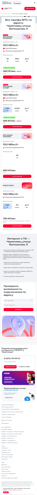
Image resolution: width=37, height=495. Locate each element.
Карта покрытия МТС (7, 407)
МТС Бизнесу (5, 423)
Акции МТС (4, 459)
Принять (6, 492)
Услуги (3, 446)
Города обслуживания (7, 404)
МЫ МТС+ (4, 464)
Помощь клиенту (6, 471)
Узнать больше (17, 77)
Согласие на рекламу (28, 482)
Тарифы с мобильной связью (9, 442)
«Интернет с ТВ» (6, 450)
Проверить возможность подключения (12, 412)
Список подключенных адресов (10, 409)
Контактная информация (8, 473)
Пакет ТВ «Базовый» (7, 454)
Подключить (16, 254)
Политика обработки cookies (9, 478)
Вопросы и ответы (6, 420)
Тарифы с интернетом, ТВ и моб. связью (12, 431)
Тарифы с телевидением (8, 440)
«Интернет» (4, 448)
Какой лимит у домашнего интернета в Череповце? (18, 267)
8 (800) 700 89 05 (6, 3)
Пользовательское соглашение (16, 484)
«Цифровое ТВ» (5, 452)
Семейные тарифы (6, 429)
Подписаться (8, 397)
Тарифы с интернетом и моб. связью (11, 434)
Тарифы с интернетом (7, 438)
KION (2, 462)
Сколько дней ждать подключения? (13, 276)
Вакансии (4, 476)
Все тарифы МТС (6, 427)
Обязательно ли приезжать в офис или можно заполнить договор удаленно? (16, 263)
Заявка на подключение (8, 414)
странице (29, 485)
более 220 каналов (11, 48)
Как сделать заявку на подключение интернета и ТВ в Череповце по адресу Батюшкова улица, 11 (18, 250)
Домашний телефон (7, 457)
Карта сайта (4, 469)
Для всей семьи (5, 467)
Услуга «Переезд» (6, 417)
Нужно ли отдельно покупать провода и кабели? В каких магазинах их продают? (17, 272)
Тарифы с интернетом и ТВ (9, 436)
